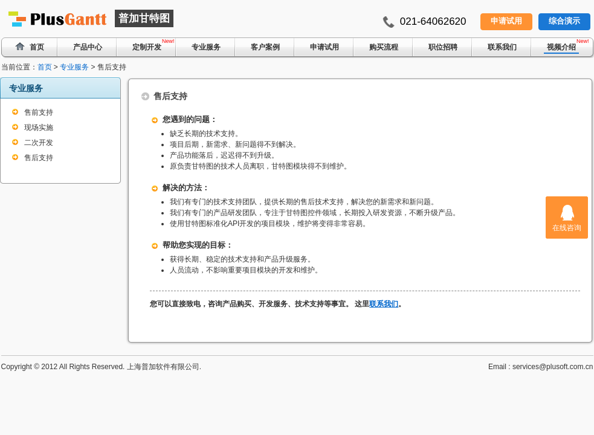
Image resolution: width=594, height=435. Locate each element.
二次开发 (38, 142)
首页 (44, 67)
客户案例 (265, 47)
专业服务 (206, 47)
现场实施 (38, 127)
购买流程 (383, 47)
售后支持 (38, 157)
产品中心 (87, 47)
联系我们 (502, 47)
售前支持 (38, 112)
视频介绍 (561, 47)
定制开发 (146, 47)
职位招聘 (442, 47)
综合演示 (564, 20)
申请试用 (506, 20)
